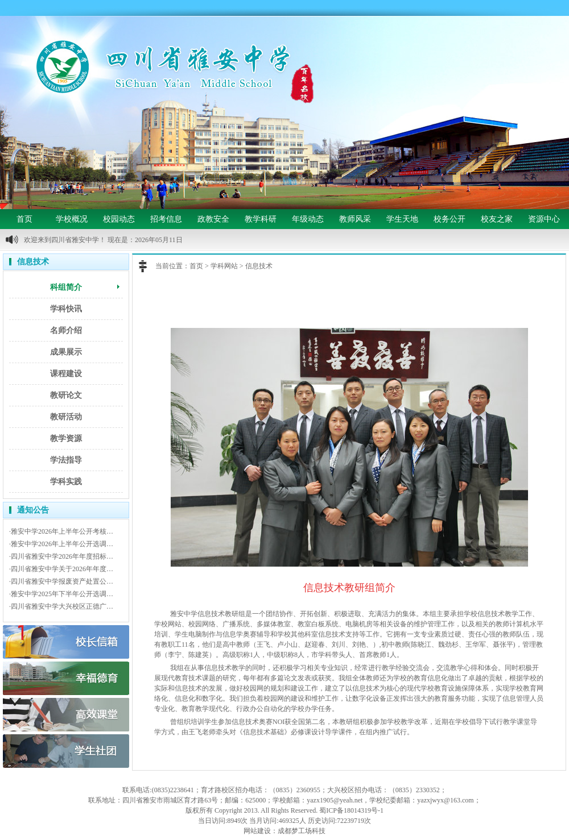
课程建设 (66, 373)
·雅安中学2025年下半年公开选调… (61, 594)
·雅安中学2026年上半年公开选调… (61, 544)
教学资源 (66, 438)
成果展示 (66, 352)
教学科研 (261, 219)
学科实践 (66, 481)
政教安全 (213, 219)
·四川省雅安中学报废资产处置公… (61, 581)
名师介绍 (66, 330)
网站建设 (257, 831)
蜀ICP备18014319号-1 (351, 810)
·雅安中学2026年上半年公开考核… (61, 531)
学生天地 (402, 219)
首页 (24, 219)
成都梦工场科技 (301, 831)
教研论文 (66, 395)
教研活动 (66, 417)
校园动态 (119, 219)
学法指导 (66, 460)
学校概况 (72, 219)
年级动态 (308, 219)
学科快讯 (66, 309)
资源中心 (544, 219)
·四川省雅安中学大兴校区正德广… (61, 606)
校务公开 (449, 219)
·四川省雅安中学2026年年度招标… (61, 556)
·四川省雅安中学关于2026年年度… (61, 569)
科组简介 (66, 287)
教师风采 (355, 219)
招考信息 (166, 219)
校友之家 (497, 219)
